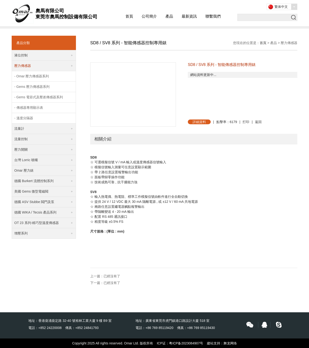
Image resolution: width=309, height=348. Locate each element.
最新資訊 (189, 16)
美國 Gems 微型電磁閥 (31, 191)
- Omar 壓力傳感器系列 (31, 76)
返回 (258, 122)
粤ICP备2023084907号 (186, 343)
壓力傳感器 (22, 66)
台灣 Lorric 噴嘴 (26, 160)
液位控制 (21, 55)
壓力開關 (21, 149)
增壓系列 (21, 233)
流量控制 (21, 139)
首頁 (129, 16)
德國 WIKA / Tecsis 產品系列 (35, 212)
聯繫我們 (213, 16)
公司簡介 (149, 16)
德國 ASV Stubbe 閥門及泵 (34, 202)
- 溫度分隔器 (23, 118)
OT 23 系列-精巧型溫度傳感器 (36, 223)
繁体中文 (281, 7)
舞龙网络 (230, 343)
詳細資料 (199, 122)
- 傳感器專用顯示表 (28, 107)
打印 (246, 122)
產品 (169, 16)
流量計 (19, 128)
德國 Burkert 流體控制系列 (34, 181)
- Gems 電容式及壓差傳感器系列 (38, 97)
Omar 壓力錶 (24, 170)
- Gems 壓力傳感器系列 (32, 87)
